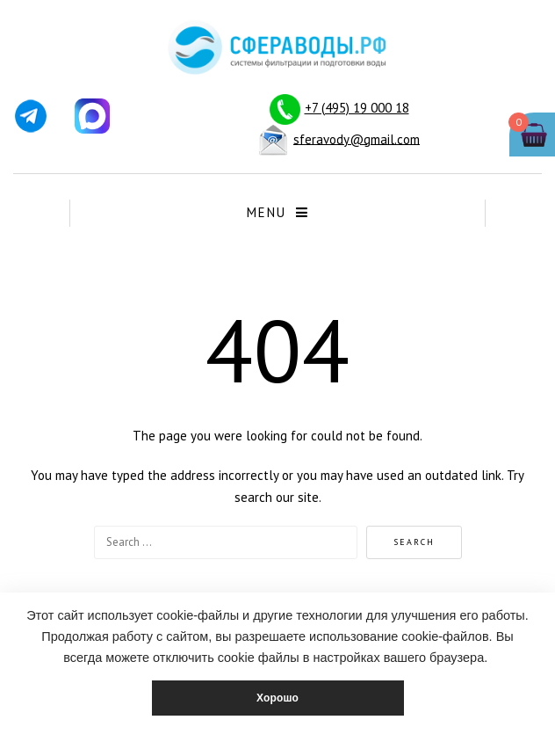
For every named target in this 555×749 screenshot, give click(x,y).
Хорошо (277, 698)
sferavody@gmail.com (356, 138)
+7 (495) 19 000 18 (357, 107)
